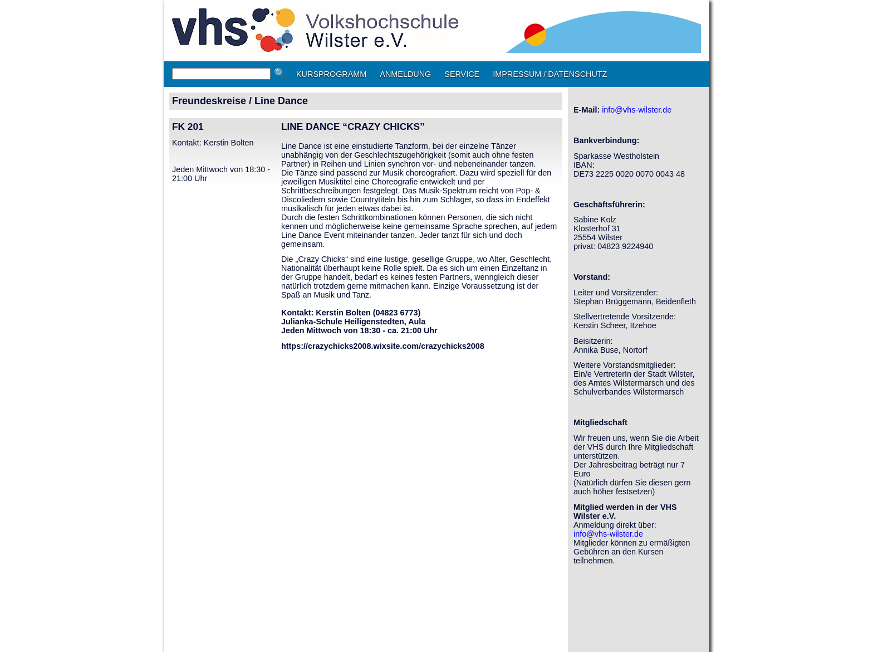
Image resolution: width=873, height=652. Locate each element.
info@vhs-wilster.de (636, 109)
